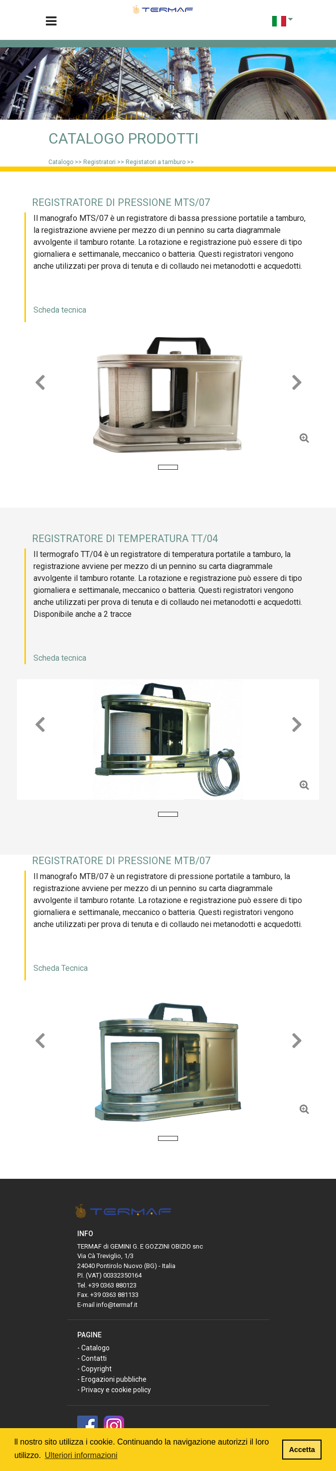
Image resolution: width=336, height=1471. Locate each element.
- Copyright (94, 1369)
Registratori (100, 162)
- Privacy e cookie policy (114, 1390)
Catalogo (60, 162)
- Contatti (92, 1358)
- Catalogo (93, 1348)
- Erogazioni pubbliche (112, 1379)
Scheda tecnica (59, 310)
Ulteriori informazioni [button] (81, 1455)
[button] (39, 395)
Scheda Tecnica (60, 968)
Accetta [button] (302, 1450)
